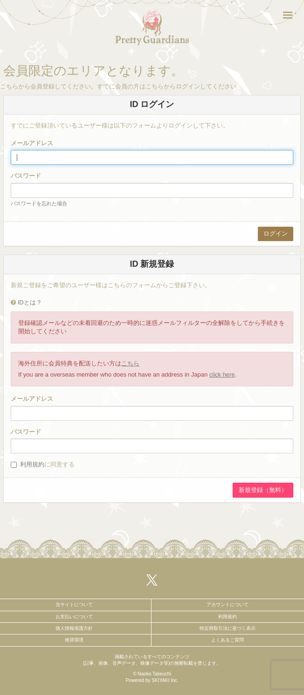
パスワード (26, 175)
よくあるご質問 (227, 639)
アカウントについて (228, 604)
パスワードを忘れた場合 (39, 203)
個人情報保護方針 (74, 628)
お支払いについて (74, 616)
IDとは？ (30, 302)
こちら (130, 363)
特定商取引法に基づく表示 (228, 628)
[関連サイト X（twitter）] (152, 580)
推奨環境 (74, 639)
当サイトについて (74, 604)
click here (222, 374)
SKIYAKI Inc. (165, 680)
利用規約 (32, 464)
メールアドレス (32, 143)
